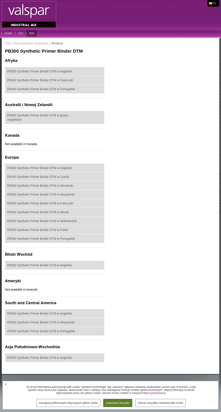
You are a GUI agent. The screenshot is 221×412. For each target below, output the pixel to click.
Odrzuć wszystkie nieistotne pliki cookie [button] (160, 402)
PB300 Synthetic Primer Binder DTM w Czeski (38, 177)
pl (214, 3)
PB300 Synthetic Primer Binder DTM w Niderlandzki (42, 221)
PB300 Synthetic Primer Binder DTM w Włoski (38, 212)
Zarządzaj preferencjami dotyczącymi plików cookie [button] (68, 402)
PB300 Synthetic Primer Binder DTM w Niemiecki (40, 185)
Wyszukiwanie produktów (31, 43)
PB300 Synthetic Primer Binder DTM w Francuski (40, 80)
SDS (20, 33)
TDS (31, 33)
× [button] (6, 384)
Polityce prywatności (153, 393)
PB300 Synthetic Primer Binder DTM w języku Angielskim (38, 117)
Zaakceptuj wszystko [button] (118, 402)
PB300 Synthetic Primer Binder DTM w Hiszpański (41, 194)
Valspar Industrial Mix (29, 14)
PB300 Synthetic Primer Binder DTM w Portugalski (41, 89)
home (8, 33)
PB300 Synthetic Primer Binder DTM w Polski (37, 230)
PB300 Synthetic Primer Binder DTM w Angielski (39, 71)
